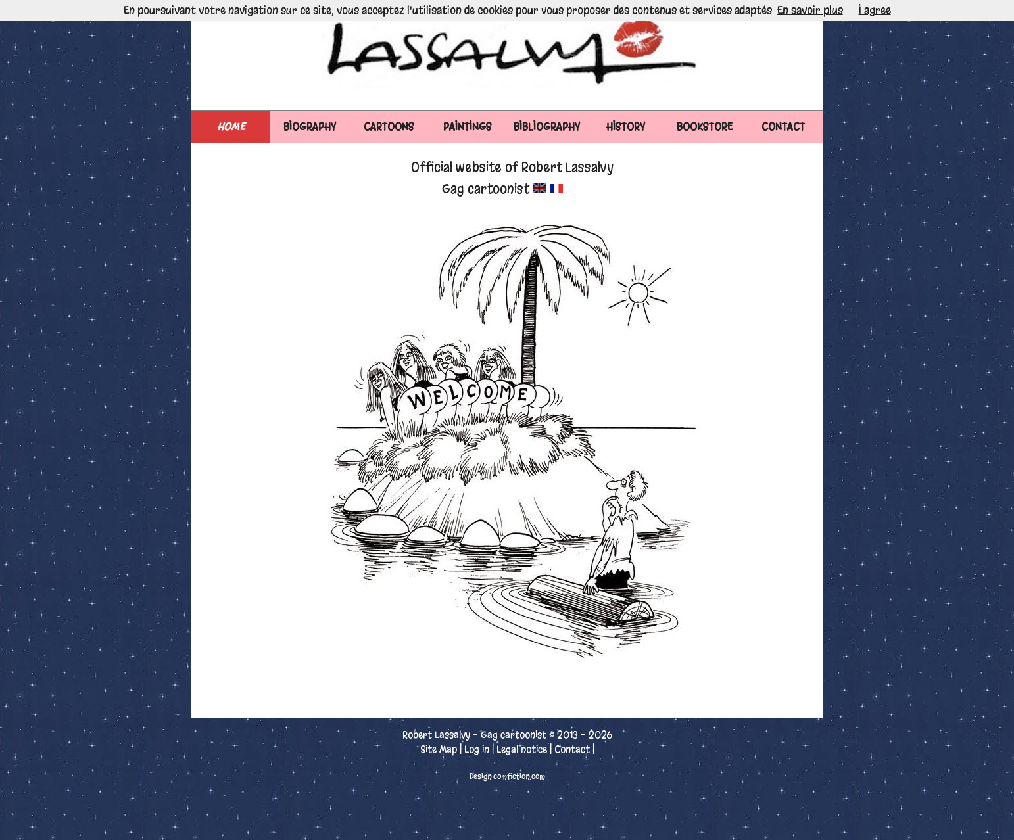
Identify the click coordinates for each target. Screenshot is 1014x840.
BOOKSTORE (705, 126)
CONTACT (783, 126)
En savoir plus (810, 10)
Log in (476, 749)
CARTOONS (389, 126)
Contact (572, 749)
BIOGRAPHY (309, 126)
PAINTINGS (467, 126)
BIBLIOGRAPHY (547, 126)
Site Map (438, 749)
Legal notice (521, 749)
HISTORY (625, 126)
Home (231, 126)
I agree (875, 10)
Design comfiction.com (507, 776)
